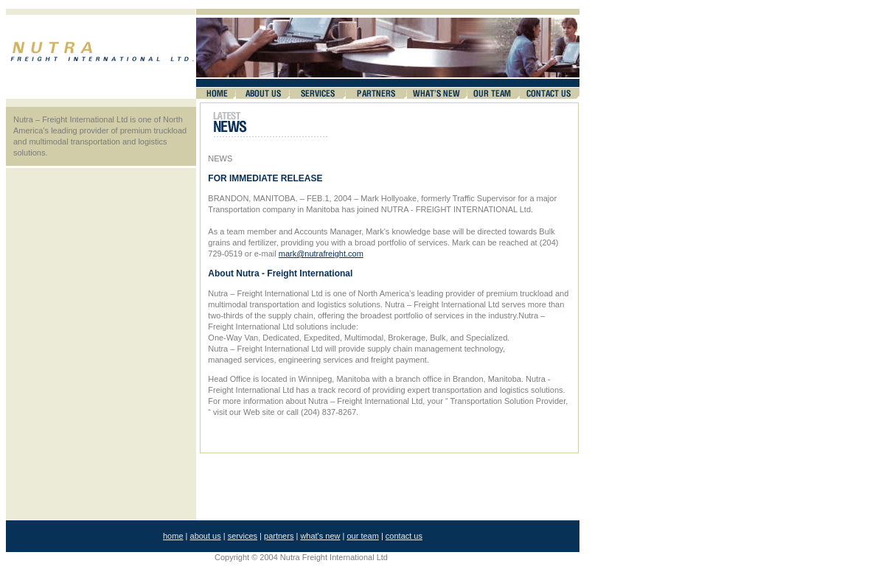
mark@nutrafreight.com (321, 253)
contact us (404, 535)
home (173, 535)
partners (278, 535)
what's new (320, 535)
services (242, 535)
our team (362, 535)
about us (205, 535)
